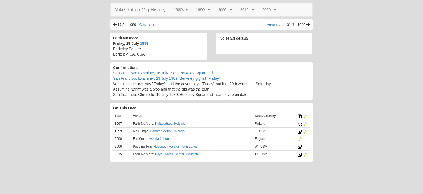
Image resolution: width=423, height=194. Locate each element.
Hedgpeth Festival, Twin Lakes (175, 146)
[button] (181, 9)
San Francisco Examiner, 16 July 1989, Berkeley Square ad (163, 73)
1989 (144, 43)
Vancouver (275, 25)
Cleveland (147, 25)
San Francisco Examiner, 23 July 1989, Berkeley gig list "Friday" (166, 78)
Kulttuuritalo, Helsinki (170, 124)
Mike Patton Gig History (140, 9)
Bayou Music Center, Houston (176, 154)
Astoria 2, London (161, 139)
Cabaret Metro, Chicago (167, 131)
